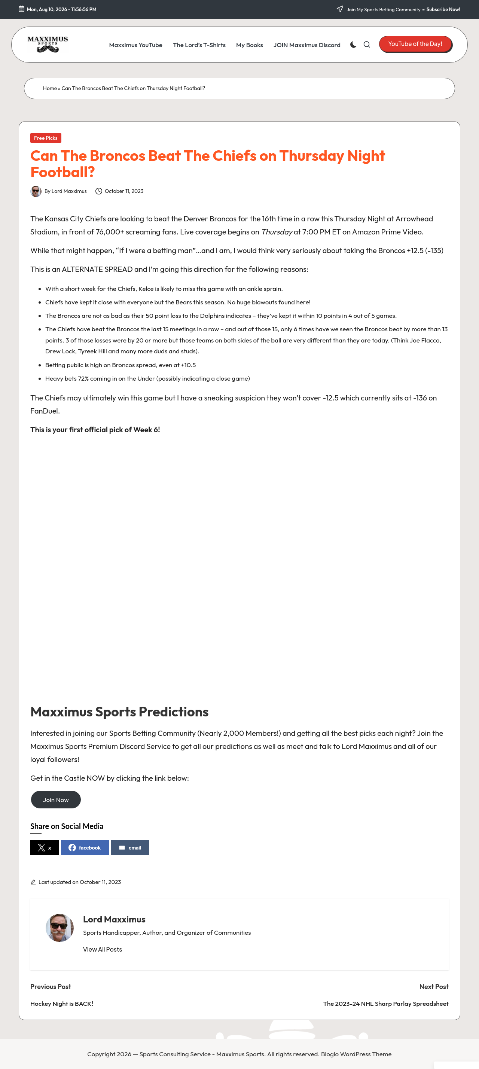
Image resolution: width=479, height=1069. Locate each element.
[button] (415, 44)
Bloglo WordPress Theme (356, 1054)
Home (50, 88)
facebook (84, 847)
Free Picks (46, 138)
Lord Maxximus (114, 919)
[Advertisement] (239, 572)
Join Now (56, 800)
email (129, 847)
